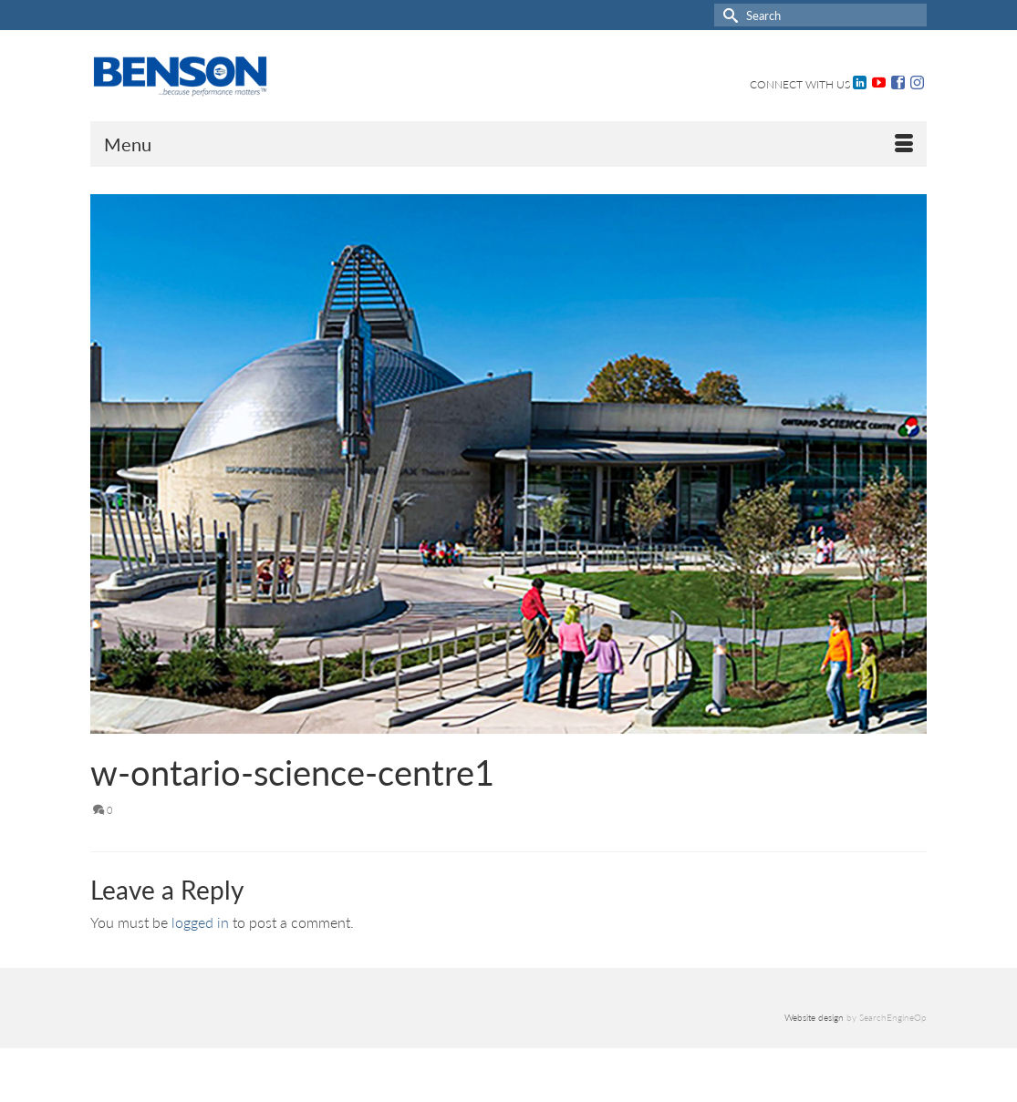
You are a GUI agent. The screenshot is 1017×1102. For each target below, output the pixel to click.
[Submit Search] (728, 15)
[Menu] (509, 144)
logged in (200, 922)
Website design (814, 1017)
